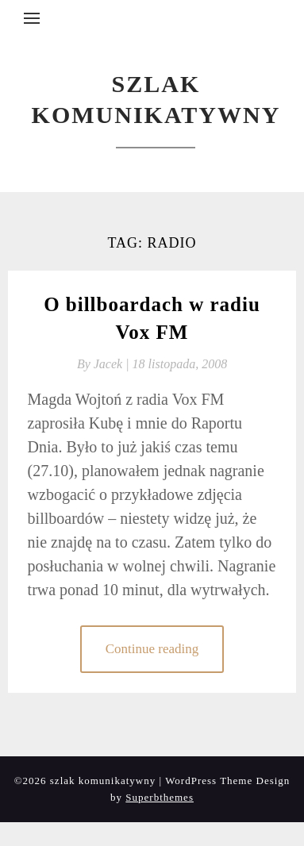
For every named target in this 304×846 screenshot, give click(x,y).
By (105, 364)
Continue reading (152, 648)
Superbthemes (159, 797)
